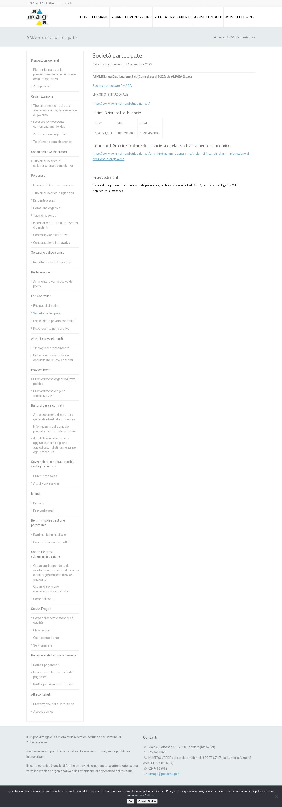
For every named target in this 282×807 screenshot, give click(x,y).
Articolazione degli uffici (49, 134)
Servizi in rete (42, 645)
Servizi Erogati (41, 609)
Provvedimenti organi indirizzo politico (54, 381)
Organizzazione (42, 96)
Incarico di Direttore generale (53, 185)
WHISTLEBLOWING (239, 17)
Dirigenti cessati (44, 200)
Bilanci (35, 493)
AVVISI (199, 17)
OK (130, 801)
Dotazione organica (46, 208)
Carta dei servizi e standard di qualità (53, 620)
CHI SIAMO (100, 17)
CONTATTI (214, 17)
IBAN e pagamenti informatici (53, 684)
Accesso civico (43, 711)
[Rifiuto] (276, 796)
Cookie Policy (147, 801)
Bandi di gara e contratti (47, 405)
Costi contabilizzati (46, 638)
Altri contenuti (41, 694)
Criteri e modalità (45, 476)
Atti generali (41, 86)
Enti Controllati (41, 296)
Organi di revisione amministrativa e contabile (51, 589)
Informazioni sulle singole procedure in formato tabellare (54, 429)
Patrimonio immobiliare (49, 534)
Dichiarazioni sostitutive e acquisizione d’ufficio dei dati (53, 358)
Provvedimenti (41, 370)
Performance (40, 272)
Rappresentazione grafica (51, 328)
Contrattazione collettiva (50, 235)
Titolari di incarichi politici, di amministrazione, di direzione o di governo (55, 110)
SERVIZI (117, 17)
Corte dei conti (43, 599)
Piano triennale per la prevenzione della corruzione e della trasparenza (54, 74)
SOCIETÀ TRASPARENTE (173, 17)
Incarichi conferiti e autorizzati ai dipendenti (55, 225)
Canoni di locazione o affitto (52, 542)
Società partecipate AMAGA (112, 85)
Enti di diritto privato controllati (54, 321)
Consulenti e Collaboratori (49, 152)
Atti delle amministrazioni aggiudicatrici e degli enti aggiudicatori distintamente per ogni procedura (55, 445)
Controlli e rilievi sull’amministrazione (45, 554)
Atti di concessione (46, 483)
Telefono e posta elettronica (52, 142)
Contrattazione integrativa (51, 242)
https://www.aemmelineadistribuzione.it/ (121, 103)
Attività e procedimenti (47, 338)
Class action (41, 630)
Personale (38, 175)
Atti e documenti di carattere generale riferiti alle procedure (54, 417)
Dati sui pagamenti (46, 665)
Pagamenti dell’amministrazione (53, 655)
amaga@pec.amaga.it (163, 774)
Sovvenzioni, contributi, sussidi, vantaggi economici (52, 464)
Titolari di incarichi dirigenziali (53, 193)
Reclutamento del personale (52, 262)
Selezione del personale (47, 252)
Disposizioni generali (45, 60)
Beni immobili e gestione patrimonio (48, 523)
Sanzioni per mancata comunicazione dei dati (49, 124)
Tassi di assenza (44, 215)
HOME (85, 17)
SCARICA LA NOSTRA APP (42, 3)
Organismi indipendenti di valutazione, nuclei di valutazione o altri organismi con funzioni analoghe (56, 572)
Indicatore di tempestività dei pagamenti (53, 675)
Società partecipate (47, 313)
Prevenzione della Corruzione (53, 704)
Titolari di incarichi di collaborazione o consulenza (53, 163)
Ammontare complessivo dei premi (53, 284)
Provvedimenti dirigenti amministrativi (49, 393)
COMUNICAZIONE (138, 17)
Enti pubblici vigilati (46, 305)
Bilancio (38, 503)
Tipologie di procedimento (51, 348)
